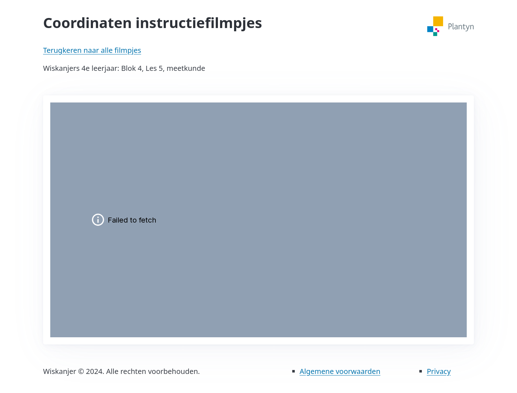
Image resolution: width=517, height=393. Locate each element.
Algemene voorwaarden (340, 371)
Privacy (439, 371)
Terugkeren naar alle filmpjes (92, 50)
